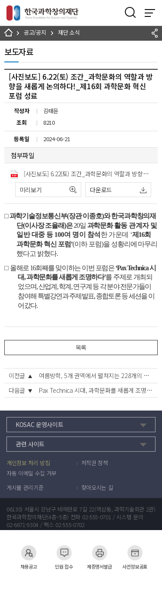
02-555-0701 (96, 517)
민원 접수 (64, 552)
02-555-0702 (69, 525)
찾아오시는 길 (97, 488)
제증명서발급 (99, 552)
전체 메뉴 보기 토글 (150, 13)
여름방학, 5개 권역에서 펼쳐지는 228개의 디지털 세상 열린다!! (96, 375)
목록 (81, 347)
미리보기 (31, 189)
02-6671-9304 (22, 525)
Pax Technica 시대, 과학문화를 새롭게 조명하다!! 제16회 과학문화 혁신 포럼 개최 (96, 390)
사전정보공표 (134, 552)
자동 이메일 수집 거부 (31, 473)
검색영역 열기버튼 (130, 12)
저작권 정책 (94, 463)
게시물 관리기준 (24, 488)
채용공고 (28, 552)
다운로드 (101, 189)
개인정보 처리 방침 (28, 463)
